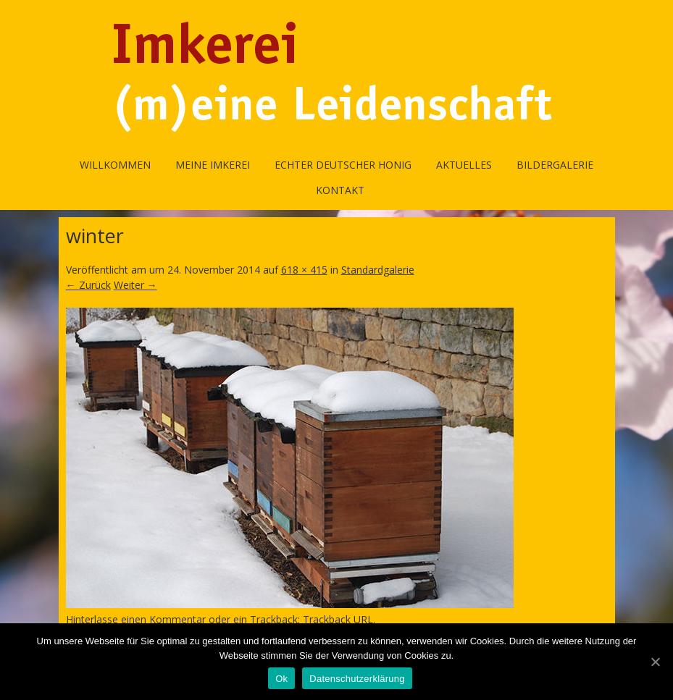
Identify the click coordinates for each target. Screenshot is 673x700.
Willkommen (115, 165)
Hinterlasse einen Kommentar (136, 619)
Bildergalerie (555, 165)
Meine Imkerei (212, 165)
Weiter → (135, 285)
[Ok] (655, 661)
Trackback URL (338, 619)
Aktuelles (464, 165)
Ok (281, 678)
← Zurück (88, 285)
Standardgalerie (377, 270)
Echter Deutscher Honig (343, 165)
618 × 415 (304, 270)
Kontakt (340, 190)
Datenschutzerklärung (356, 678)
